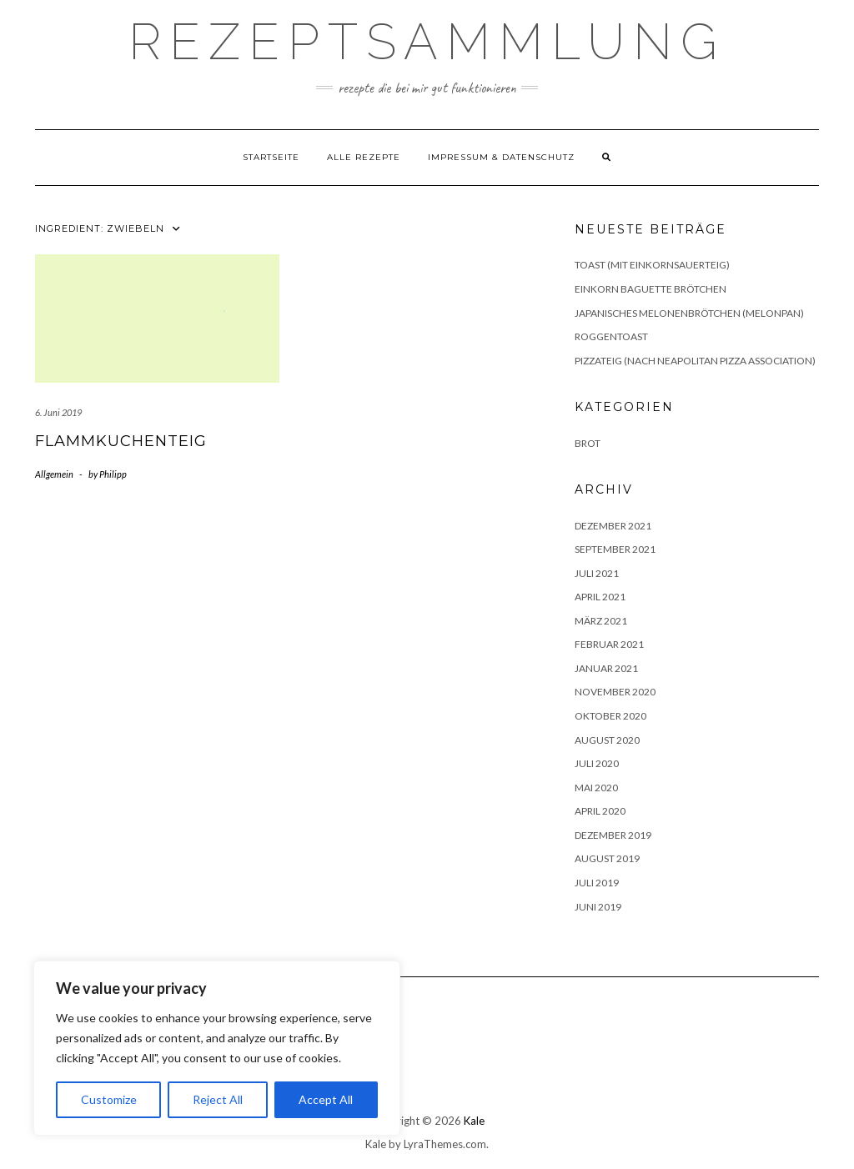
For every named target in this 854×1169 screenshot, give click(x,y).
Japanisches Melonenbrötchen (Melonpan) (689, 313)
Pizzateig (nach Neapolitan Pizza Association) (695, 360)
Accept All (326, 1099)
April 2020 (600, 811)
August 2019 (607, 858)
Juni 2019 (598, 907)
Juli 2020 (597, 763)
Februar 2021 (609, 644)
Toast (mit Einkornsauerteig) (652, 264)
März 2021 (601, 621)
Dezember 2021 (613, 525)
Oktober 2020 (610, 716)
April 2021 (600, 596)
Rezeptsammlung (427, 42)
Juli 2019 (597, 882)
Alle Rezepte (363, 157)
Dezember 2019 (613, 835)
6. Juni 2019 (58, 412)
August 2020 (607, 740)
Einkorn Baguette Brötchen (650, 289)
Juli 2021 (597, 573)
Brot (587, 443)
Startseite (271, 157)
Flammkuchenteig (121, 441)
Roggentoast (611, 336)
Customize (109, 1099)
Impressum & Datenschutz (501, 157)
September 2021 (615, 549)
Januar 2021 (606, 668)
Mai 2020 (596, 787)
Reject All (218, 1099)
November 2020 (615, 691)
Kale (474, 1120)
